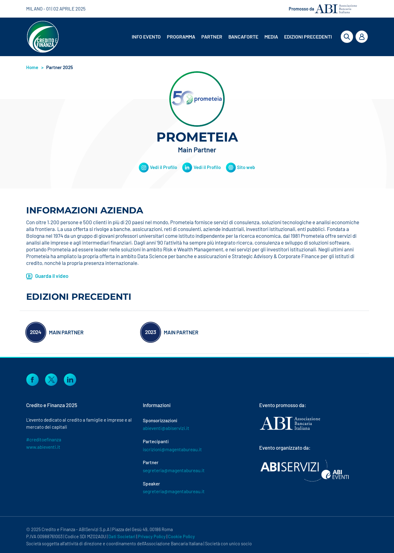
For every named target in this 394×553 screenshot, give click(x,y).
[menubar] (227, 37)
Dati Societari (121, 536)
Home (32, 67)
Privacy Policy (152, 536)
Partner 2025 (59, 67)
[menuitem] (146, 37)
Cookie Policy (181, 536)
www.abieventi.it (43, 447)
